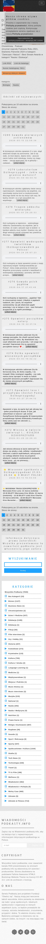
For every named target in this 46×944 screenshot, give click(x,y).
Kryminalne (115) (15, 653)
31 (23, 127)
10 (37, 112)
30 (18, 127)
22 (18, 122)
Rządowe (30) (14, 730)
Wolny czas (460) (16, 791)
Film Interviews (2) (16, 634)
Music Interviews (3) (17, 691)
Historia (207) (14, 644)
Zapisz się (35, 845)
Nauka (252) (13, 706)
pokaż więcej (19, 163)
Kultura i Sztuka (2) (16, 663)
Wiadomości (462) (16, 782)
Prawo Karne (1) (15, 720)
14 (18, 117)
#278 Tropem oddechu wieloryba (23, 208)
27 (4, 127)
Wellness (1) (13, 777)
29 (13, 127)
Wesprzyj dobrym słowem (14, 73)
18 (38, 117)
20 (9, 122)
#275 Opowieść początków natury (23, 320)
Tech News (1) (14, 758)
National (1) (13, 701)
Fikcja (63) (13, 630)
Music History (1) (15, 687)
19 (4, 122)
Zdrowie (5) (13, 796)
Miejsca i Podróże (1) (17, 682)
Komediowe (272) (15, 649)
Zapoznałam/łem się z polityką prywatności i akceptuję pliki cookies (25, 39)
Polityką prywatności (16, 26)
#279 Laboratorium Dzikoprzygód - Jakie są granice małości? (23, 172)
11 (4, 117)
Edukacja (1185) (15, 620)
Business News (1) (16, 606)
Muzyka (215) (14, 696)
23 (23, 122)
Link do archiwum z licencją (18, 880)
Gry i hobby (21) (15, 639)
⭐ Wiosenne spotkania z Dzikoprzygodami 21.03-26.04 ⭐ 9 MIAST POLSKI (23, 472)
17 (33, 117)
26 (38, 122)
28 (9, 127)
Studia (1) (12, 753)
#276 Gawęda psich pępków (23, 283)
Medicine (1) (13, 672)
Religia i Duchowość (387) (19, 725)
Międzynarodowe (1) (17, 677)
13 (13, 117)
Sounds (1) (13, 734)
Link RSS (7, 63)
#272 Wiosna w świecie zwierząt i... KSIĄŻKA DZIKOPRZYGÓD (23, 432)
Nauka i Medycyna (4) (17, 711)
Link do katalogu (21, 63)
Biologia (6, 85)
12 (9, 117)
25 (33, 122)
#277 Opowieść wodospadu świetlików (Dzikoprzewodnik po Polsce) (23, 245)
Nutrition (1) (13, 715)
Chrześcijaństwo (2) (17, 611)
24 (28, 122)
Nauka (16, 85)
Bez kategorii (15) (16, 596)
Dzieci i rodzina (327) (17, 615)
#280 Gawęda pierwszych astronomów (23, 136)
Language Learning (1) (18, 668)
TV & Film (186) (15, 772)
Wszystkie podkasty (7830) (16, 592)
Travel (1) (12, 768)
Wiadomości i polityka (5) (19, 787)
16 (28, 117)
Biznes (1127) (14, 601)
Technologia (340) (16, 763)
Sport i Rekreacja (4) (17, 739)
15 (23, 117)
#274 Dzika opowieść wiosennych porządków (23, 354)
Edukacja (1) (13, 625)
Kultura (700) (14, 658)
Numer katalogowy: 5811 (14, 68)
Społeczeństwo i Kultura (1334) (22, 749)
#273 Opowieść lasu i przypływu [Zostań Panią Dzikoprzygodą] (23, 393)
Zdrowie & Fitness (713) (18, 801)
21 (13, 122)
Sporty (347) (13, 744)
